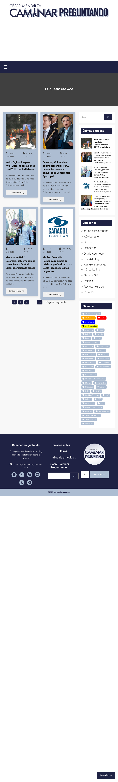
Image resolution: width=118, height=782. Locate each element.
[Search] (108, 117)
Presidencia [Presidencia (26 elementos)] (89, 403)
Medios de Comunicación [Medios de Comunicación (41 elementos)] (95, 379)
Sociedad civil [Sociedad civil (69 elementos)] (104, 411)
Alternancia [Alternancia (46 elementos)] (89, 322)
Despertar (90, 248)
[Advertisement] (27, 42)
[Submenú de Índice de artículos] (75, 458)
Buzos (88, 242)
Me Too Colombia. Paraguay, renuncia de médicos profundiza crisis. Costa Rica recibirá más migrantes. (57, 264)
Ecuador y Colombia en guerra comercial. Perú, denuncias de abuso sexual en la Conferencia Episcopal (56, 169)
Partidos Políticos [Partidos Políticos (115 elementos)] (92, 395)
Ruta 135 (89, 292)
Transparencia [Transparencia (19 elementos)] (90, 419)
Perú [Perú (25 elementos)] (107, 395)
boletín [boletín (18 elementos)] (88, 334)
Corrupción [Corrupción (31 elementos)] (104, 346)
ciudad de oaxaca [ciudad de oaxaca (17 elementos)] (91, 342)
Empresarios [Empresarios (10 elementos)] (90, 362)
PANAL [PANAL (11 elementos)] (98, 391)
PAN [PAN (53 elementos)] (87, 391)
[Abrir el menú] (5, 67)
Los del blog (91, 259)
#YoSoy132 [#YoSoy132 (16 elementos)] (89, 318)
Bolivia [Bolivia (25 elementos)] (100, 334)
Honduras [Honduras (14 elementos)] (89, 366)
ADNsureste (91, 237)
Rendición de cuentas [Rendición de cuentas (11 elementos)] (93, 407)
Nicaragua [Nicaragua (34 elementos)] (89, 387)
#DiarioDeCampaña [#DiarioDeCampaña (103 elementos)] (92, 314)
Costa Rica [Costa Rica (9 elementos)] (89, 350)
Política (88, 281)
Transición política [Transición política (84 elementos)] (92, 415)
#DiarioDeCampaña (96, 231)
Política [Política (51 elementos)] (88, 399)
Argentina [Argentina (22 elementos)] (89, 330)
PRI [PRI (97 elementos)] (102, 403)
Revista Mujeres (94, 287)
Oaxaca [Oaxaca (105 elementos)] (102, 387)
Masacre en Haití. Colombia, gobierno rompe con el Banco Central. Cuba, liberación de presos (20, 263)
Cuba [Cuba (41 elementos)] (102, 350)
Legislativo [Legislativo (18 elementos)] (89, 370)
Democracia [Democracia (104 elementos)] (89, 354)
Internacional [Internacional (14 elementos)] (104, 366)
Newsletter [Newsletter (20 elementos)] (102, 383)
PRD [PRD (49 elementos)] (99, 399)
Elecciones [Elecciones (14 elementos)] (89, 358)
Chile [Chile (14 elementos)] (98, 338)
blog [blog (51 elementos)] (101, 330)
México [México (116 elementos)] (88, 383)
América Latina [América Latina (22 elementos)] (91, 326)
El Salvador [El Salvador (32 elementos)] (104, 358)
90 (40, 302)
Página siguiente (56, 302)
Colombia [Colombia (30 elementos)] (89, 346)
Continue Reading (16, 192)
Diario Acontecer (94, 254)
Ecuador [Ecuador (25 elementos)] (104, 354)
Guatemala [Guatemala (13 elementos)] (106, 362)
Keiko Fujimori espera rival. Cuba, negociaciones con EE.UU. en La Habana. (20, 166)
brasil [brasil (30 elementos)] (87, 338)
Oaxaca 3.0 (91, 275)
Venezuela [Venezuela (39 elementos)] (89, 423)
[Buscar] (74, 476)
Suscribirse (99, 474)
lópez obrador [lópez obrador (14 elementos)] (90, 375)
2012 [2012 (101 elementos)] (103, 318)
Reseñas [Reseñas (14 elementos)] (88, 411)
